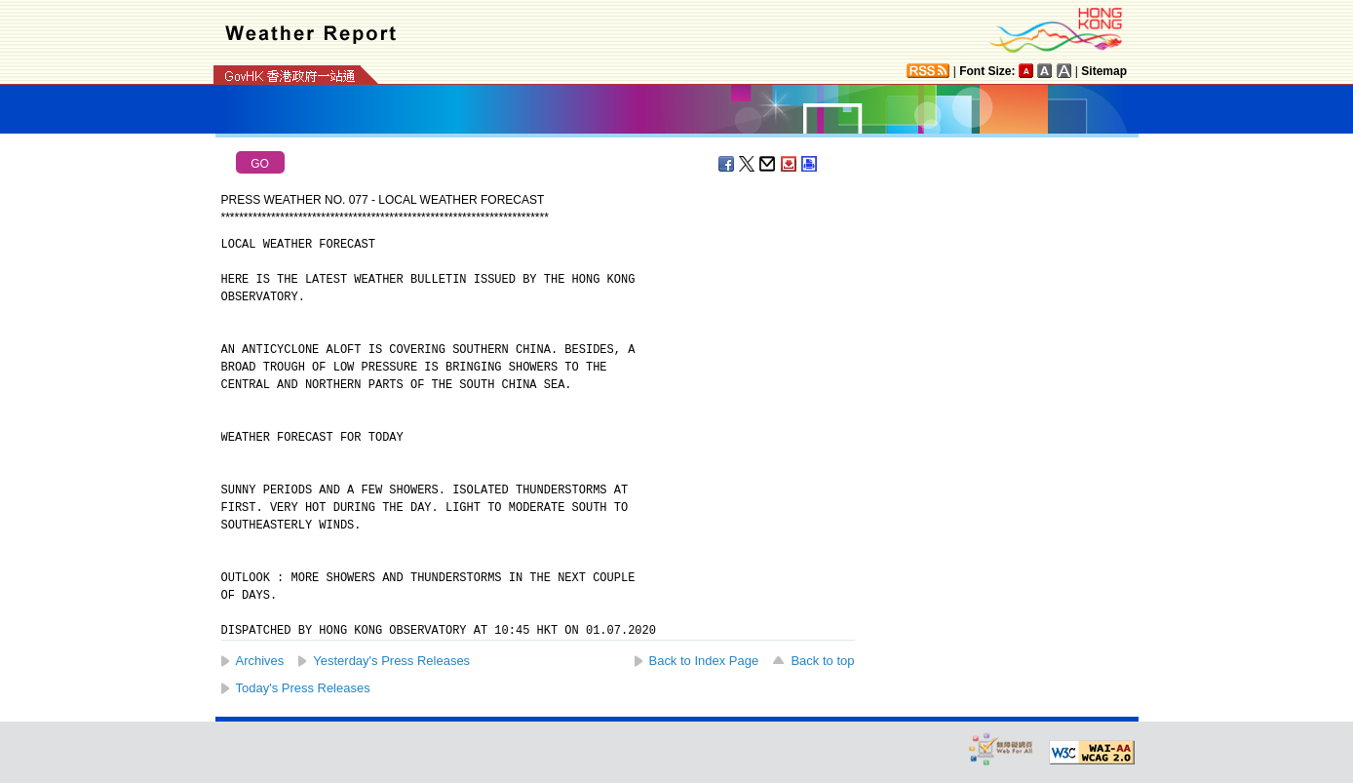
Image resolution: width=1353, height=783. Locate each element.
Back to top (822, 660)
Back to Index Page (704, 660)
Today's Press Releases (303, 688)
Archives (260, 660)
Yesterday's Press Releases (391, 660)
